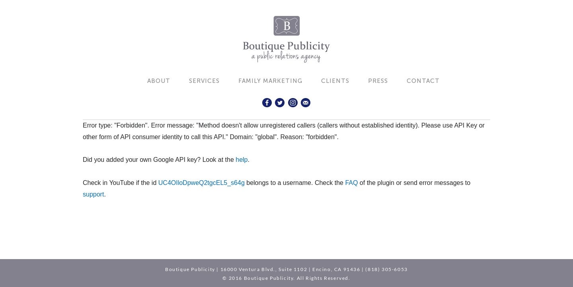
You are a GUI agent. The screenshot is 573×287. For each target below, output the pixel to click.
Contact (423, 81)
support (93, 194)
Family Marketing (270, 81)
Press (378, 81)
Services (204, 81)
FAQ (351, 182)
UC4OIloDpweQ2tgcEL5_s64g (201, 182)
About (158, 81)
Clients (335, 81)
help (242, 159)
